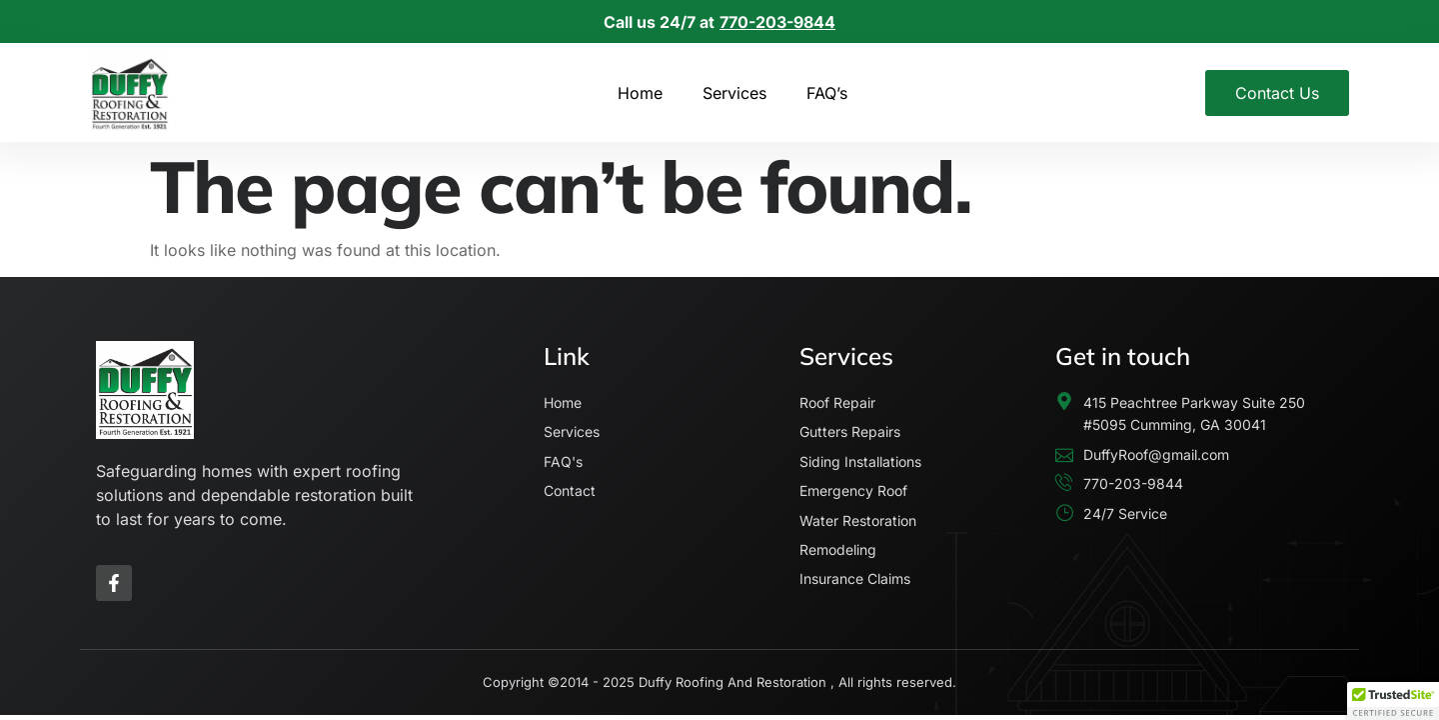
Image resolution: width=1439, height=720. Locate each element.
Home (640, 93)
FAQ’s (826, 93)
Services (734, 93)
